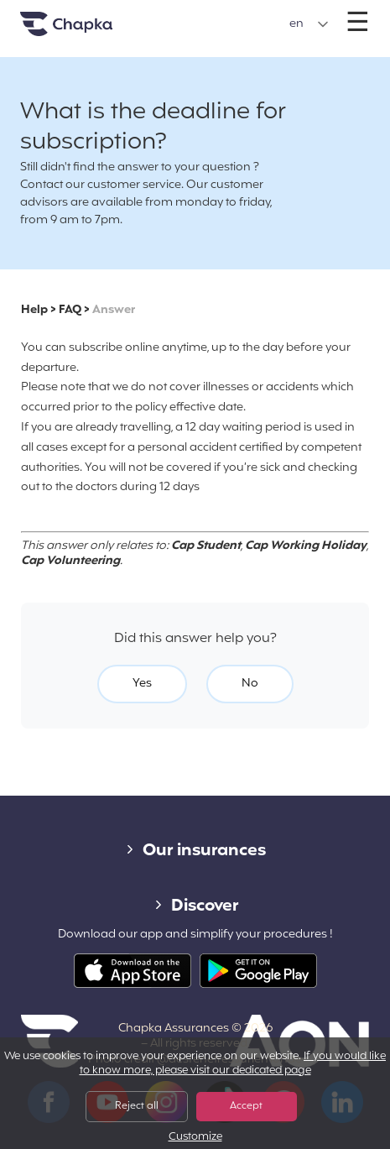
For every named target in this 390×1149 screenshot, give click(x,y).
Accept (246, 1106)
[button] (309, 24)
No (250, 683)
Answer (113, 310)
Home (87, 31)
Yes (142, 683)
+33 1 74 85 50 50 (194, 16)
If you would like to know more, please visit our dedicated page (233, 1063)
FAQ (70, 310)
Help (34, 310)
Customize (195, 1138)
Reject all (137, 1106)
